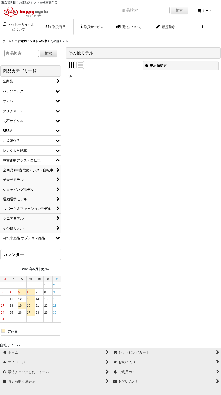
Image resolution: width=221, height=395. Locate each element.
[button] (202, 27)
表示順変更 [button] (156, 66)
